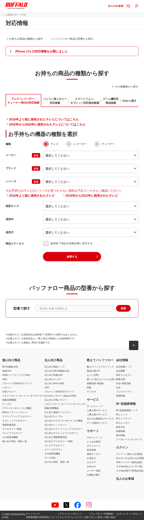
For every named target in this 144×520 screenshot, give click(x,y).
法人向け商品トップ (54, 366)
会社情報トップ (124, 366)
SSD (4, 379)
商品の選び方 (93, 370)
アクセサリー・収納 (11, 428)
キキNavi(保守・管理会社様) (129, 470)
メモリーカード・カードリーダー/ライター (23, 395)
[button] (72, 51)
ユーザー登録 (93, 470)
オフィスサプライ (53, 449)
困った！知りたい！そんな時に (101, 379)
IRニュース (121, 414)
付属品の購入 (93, 474)
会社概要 (120, 370)
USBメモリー (9, 391)
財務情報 (120, 431)
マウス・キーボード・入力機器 (17, 408)
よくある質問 (93, 441)
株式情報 (120, 435)
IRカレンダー (123, 422)
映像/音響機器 (9, 399)
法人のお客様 (125, 478)
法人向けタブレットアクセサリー (61, 433)
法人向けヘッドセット (55, 424)
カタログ (91, 462)
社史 (118, 387)
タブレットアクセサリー (14, 420)
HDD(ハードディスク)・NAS (16, 375)
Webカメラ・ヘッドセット (15, 412)
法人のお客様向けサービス (100, 418)
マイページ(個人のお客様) (129, 454)
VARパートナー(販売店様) (129, 462)
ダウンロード (93, 445)
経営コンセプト (124, 375)
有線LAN (6, 370)
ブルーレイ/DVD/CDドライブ (17, 383)
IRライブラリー (124, 418)
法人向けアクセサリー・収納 (58, 441)
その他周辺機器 (10, 437)
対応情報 (91, 449)
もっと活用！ (93, 375)
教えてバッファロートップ (100, 366)
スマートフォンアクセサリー (17, 416)
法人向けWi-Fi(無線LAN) (56, 370)
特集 (89, 387)
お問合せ (91, 458)
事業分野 (120, 379)
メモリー (6, 387)
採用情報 (120, 395)
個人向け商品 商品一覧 (14, 441)
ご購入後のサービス (97, 414)
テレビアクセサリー (12, 433)
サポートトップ (95, 437)
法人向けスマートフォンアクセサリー (63, 428)
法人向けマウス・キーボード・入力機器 (63, 420)
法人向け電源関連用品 (55, 437)
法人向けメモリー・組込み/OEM (60, 395)
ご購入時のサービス (97, 410)
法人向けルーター (53, 379)
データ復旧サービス (97, 422)
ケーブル (6, 404)
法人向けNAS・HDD (54, 383)
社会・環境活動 (123, 383)
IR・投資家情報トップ (126, 410)
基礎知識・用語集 (95, 383)
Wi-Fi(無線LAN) (10, 366)
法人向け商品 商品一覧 (56, 461)
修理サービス (93, 454)
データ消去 (50, 457)
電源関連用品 (9, 424)
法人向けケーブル (53, 416)
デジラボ (91, 391)
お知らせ (91, 466)
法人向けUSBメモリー (55, 399)
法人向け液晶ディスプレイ (57, 412)
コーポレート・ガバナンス (129, 439)
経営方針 (120, 427)
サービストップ (95, 406)
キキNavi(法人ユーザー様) (129, 466)
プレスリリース (124, 391)
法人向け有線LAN (53, 375)
